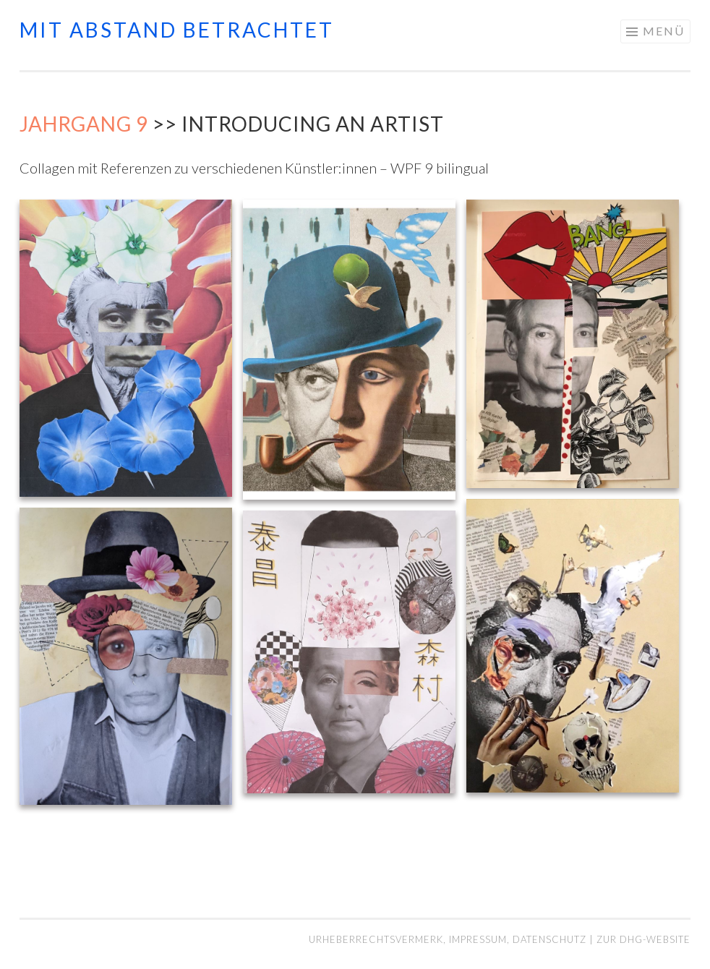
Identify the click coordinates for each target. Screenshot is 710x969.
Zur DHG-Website (643, 939)
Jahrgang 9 (84, 123)
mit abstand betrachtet (177, 29)
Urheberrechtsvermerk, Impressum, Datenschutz (449, 939)
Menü (664, 31)
